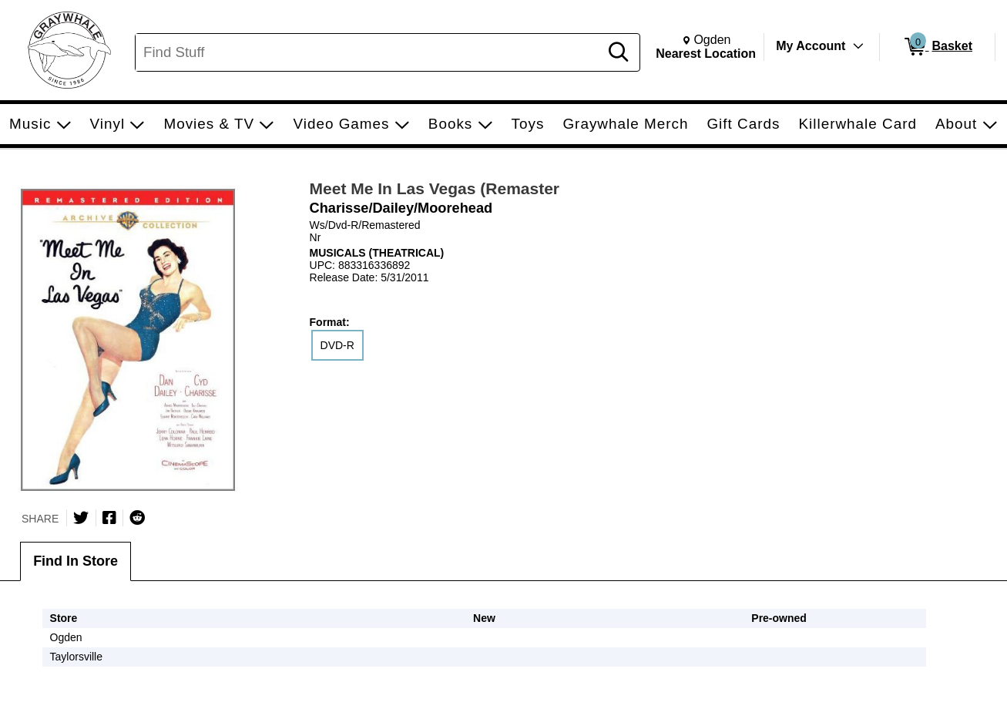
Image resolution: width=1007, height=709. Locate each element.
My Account (810, 45)
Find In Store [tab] (75, 561)
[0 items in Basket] (937, 47)
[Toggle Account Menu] (858, 46)
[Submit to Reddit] (137, 518)
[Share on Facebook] (109, 518)
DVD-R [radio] (337, 345)
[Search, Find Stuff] (369, 52)
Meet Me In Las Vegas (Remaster (434, 188)
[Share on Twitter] (81, 518)
